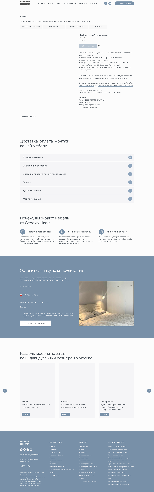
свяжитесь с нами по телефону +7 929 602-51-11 (115, 85)
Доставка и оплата (56, 461)
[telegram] (21, 449)
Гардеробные (107, 401)
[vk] (28, 449)
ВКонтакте (90, 85)
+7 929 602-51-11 (24, 465)
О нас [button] (49, 3)
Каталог (40, 3)
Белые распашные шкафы (116, 455)
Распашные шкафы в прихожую (118, 458)
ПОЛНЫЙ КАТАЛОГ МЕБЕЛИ (88, 481)
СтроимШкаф (54, 475)
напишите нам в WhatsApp (123, 83)
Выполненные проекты (86, 475)
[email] (105, 3)
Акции (57, 3)
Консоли (82, 470)
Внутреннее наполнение (87, 472)
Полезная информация (57, 455)
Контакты (93, 3)
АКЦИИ (81, 478)
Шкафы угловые (84, 458)
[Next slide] (149, 391)
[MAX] (109, 3)
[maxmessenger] (31, 449)
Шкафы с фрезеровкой (86, 464)
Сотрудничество (69, 3)
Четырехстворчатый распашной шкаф (121, 467)
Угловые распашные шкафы (117, 449)
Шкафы (64, 401)
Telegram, (82, 85)
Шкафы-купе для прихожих (117, 446)
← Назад (23, 16)
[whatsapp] (24, 449)
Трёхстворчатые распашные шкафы (120, 464)
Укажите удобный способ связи (34, 302)
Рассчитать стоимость (57, 467)
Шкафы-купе (83, 452)
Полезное (83, 3)
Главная (22, 21)
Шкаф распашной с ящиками (117, 470)
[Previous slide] (5, 391)
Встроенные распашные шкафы (118, 452)
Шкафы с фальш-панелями (88, 467)
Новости (52, 458)
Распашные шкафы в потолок (118, 481)
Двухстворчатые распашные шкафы (120, 461)
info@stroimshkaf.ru (25, 467)
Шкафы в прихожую (85, 461)
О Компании (53, 449)
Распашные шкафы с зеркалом (118, 484)
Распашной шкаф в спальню (117, 472)
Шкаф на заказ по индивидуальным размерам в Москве (46, 21)
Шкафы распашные (85, 455)
